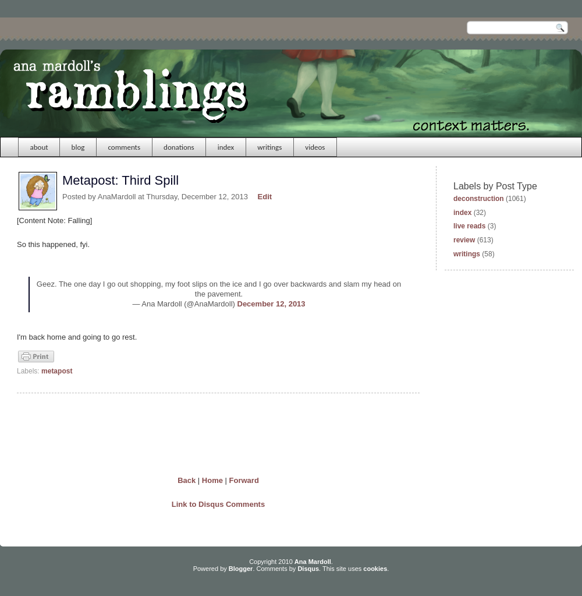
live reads (469, 226)
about (39, 147)
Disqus (308, 568)
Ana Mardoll (312, 561)
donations (179, 147)
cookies (375, 568)
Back (187, 480)
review (464, 240)
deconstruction (478, 199)
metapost (56, 371)
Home (212, 480)
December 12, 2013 (271, 303)
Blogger (241, 568)
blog (78, 147)
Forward (244, 480)
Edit (265, 196)
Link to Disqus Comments (218, 504)
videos (315, 147)
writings (269, 147)
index (226, 147)
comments (124, 147)
